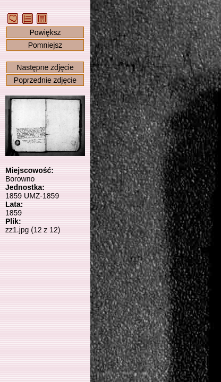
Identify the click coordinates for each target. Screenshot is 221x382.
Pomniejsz (45, 45)
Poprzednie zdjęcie (45, 80)
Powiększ (45, 32)
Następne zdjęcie (44, 67)
